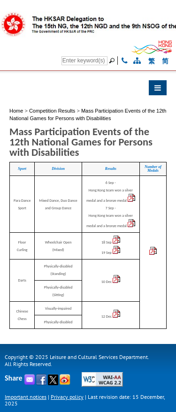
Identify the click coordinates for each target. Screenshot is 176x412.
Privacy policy (67, 396)
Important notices (25, 396)
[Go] (113, 60)
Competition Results (52, 111)
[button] (88, 90)
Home (16, 111)
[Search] (84, 60)
